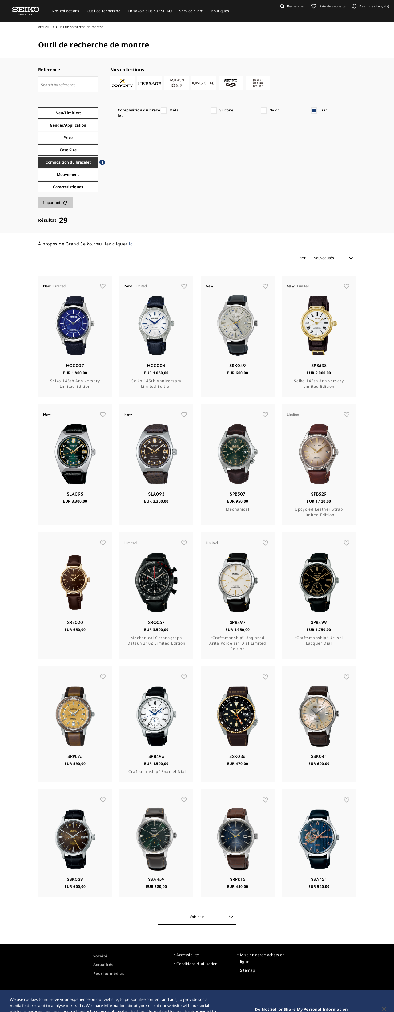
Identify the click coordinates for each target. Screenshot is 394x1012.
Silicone (226, 110)
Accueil (43, 27)
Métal (174, 110)
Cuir (323, 110)
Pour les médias (108, 973)
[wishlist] (102, 286)
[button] (292, 6)
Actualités (103, 964)
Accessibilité (187, 954)
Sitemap (247, 970)
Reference (49, 69)
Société (100, 956)
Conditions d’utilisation (196, 963)
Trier (301, 258)
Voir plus (212, 916)
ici (131, 244)
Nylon (274, 110)
